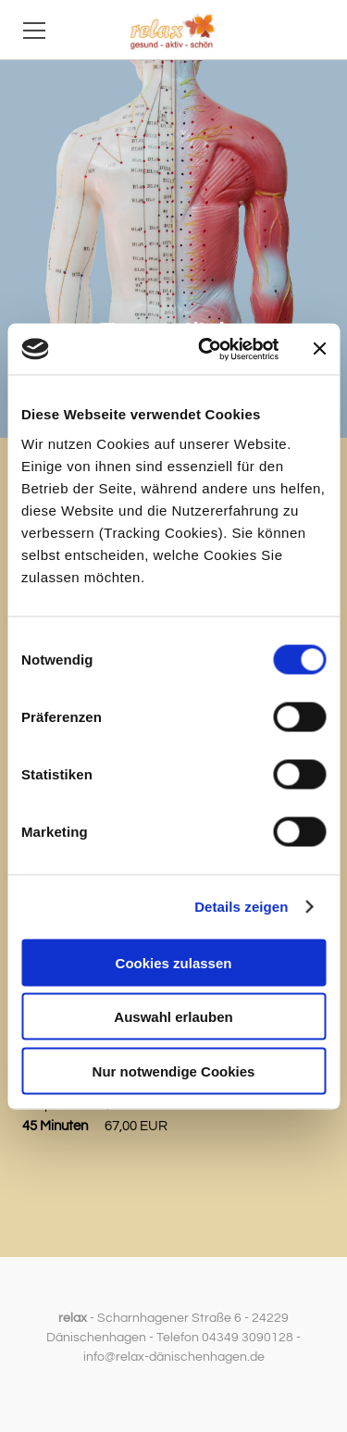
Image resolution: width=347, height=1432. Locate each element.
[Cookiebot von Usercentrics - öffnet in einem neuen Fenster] (207, 349)
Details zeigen (241, 907)
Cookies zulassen (174, 962)
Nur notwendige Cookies (174, 1070)
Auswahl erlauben (173, 1017)
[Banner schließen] (319, 348)
